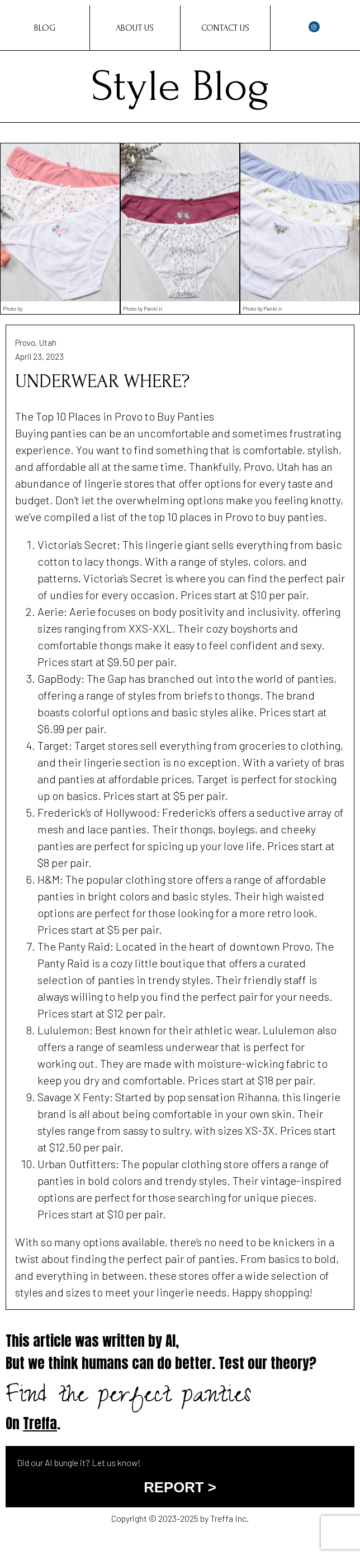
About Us (135, 28)
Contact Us (225, 28)
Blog (44, 28)
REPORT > (180, 1487)
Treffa (40, 1423)
